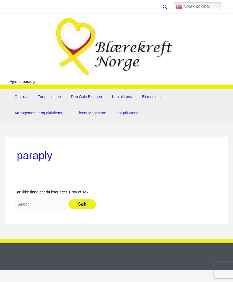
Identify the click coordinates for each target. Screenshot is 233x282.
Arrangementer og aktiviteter (181, 97)
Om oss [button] (19, 97)
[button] (165, 7)
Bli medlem (140, 97)
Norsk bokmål (192, 7)
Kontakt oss (113, 97)
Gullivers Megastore (30, 113)
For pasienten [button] (45, 97)
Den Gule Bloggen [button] (80, 97)
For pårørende (67, 113)
